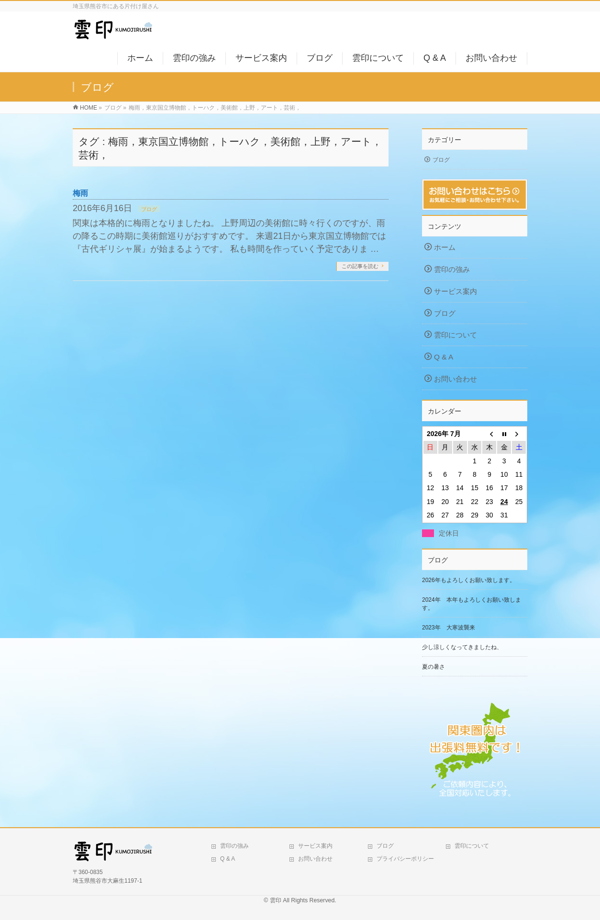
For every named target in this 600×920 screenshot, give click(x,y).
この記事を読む (360, 266)
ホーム (445, 247)
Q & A (443, 357)
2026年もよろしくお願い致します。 (468, 580)
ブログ (149, 209)
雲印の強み (452, 269)
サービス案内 (455, 291)
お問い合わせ (455, 379)
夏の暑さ (433, 666)
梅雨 (80, 193)
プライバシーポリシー (405, 858)
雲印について (455, 335)
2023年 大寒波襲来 (448, 627)
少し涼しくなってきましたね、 (462, 647)
